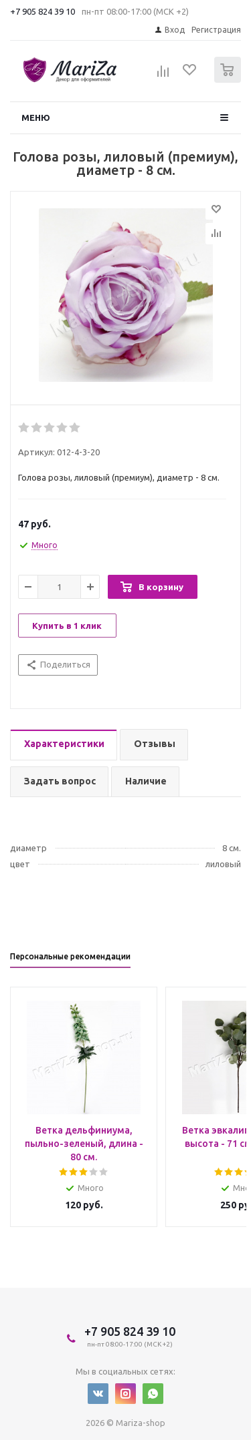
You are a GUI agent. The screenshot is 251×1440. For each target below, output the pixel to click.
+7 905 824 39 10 (42, 11)
